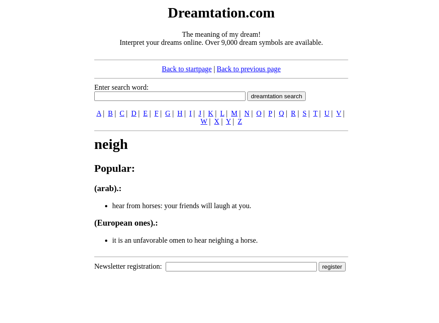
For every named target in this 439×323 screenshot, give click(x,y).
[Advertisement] (39, 138)
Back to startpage (187, 69)
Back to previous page (249, 69)
